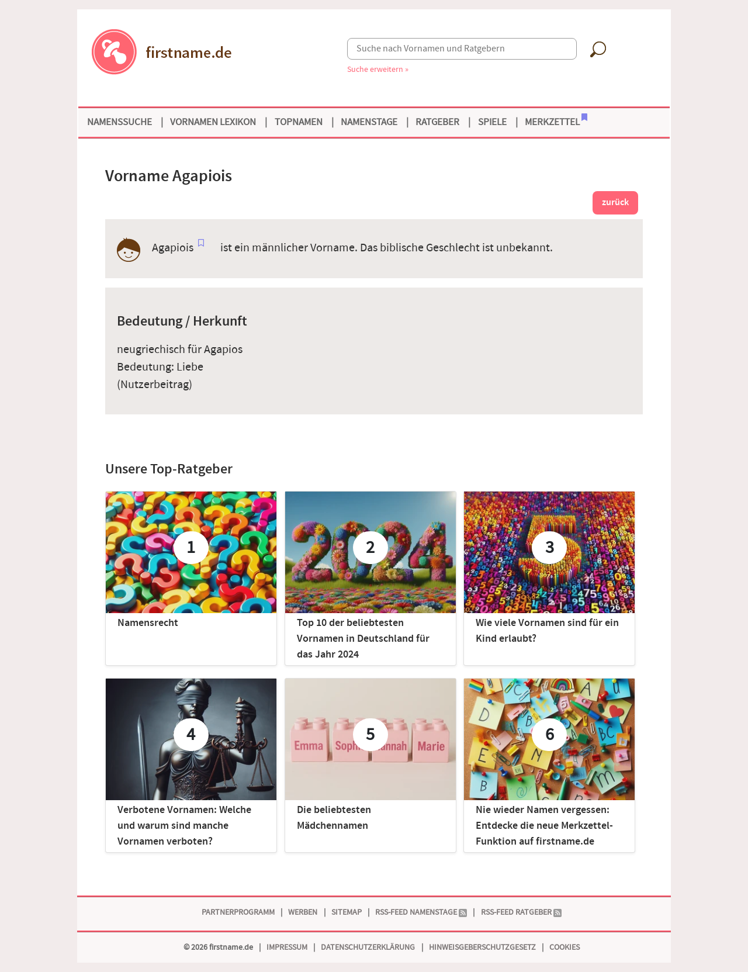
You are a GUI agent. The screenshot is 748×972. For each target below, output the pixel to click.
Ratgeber (437, 122)
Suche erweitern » (377, 69)
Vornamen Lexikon (213, 122)
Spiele (492, 122)
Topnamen (299, 122)
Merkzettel (556, 121)
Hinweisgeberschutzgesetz (482, 947)
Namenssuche (119, 122)
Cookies (564, 947)
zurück (615, 202)
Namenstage (369, 122)
